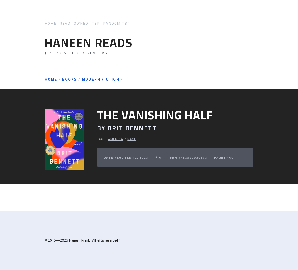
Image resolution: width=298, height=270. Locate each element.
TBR (96, 23)
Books (69, 79)
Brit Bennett (132, 128)
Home (50, 23)
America (115, 139)
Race (131, 139)
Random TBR (116, 23)
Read (65, 23)
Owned (81, 23)
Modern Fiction (100, 79)
